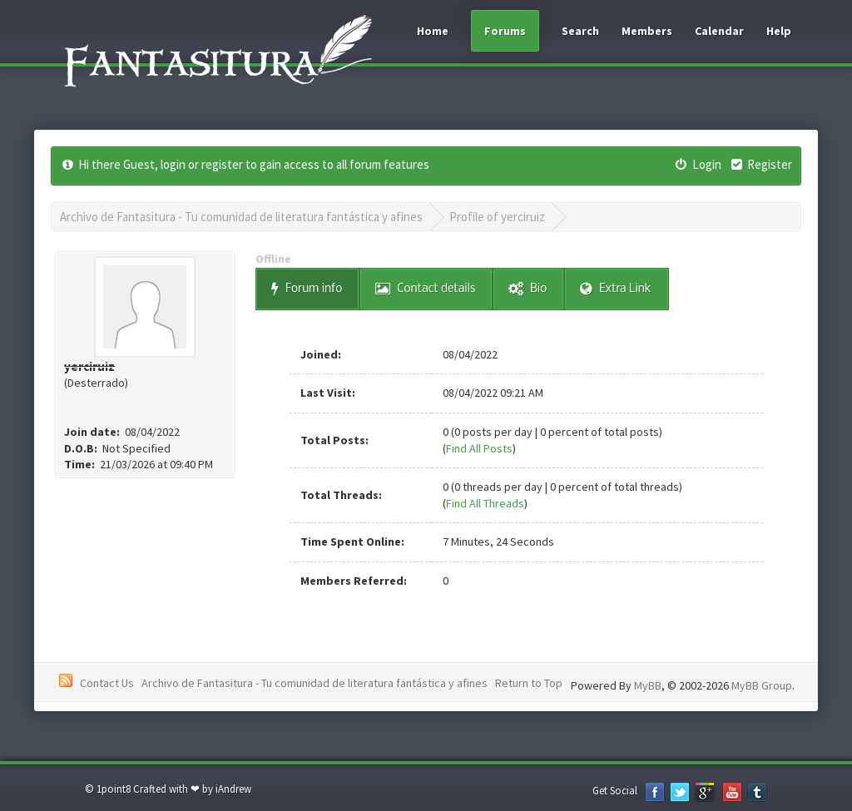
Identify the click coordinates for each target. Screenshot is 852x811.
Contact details (425, 289)
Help (778, 30)
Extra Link (615, 289)
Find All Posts (479, 448)
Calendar (719, 30)
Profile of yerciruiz (497, 217)
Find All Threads (485, 503)
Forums (505, 30)
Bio (527, 289)
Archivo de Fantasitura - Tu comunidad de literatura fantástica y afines (241, 217)
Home (432, 30)
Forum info (306, 289)
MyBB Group (761, 685)
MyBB (647, 685)
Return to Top (528, 682)
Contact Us (107, 682)
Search (580, 30)
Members (647, 30)
